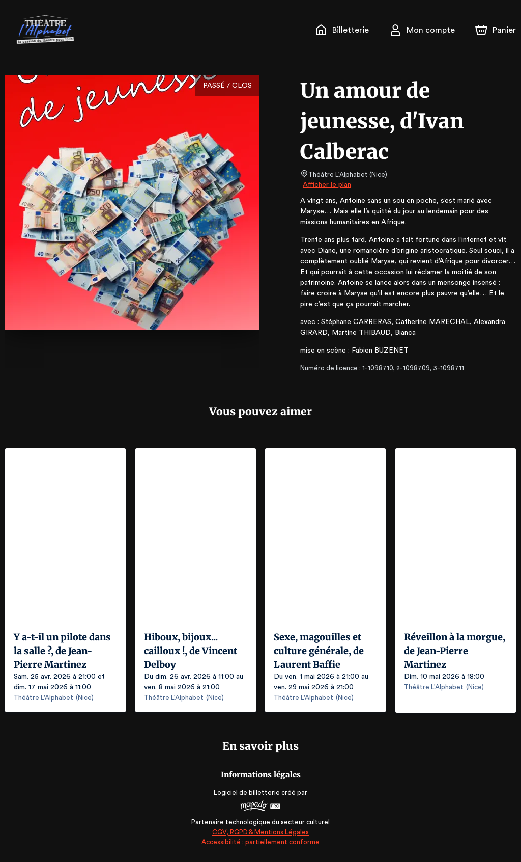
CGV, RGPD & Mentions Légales (260, 832)
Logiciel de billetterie (247, 792)
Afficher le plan (326, 185)
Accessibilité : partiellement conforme (260, 841)
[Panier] (495, 30)
